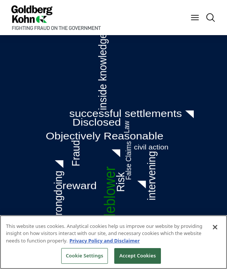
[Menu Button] (195, 17)
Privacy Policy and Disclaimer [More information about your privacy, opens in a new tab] (104, 240)
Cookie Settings (84, 255)
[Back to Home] (56, 17)
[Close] (215, 227)
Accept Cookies (137, 255)
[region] (113, 242)
